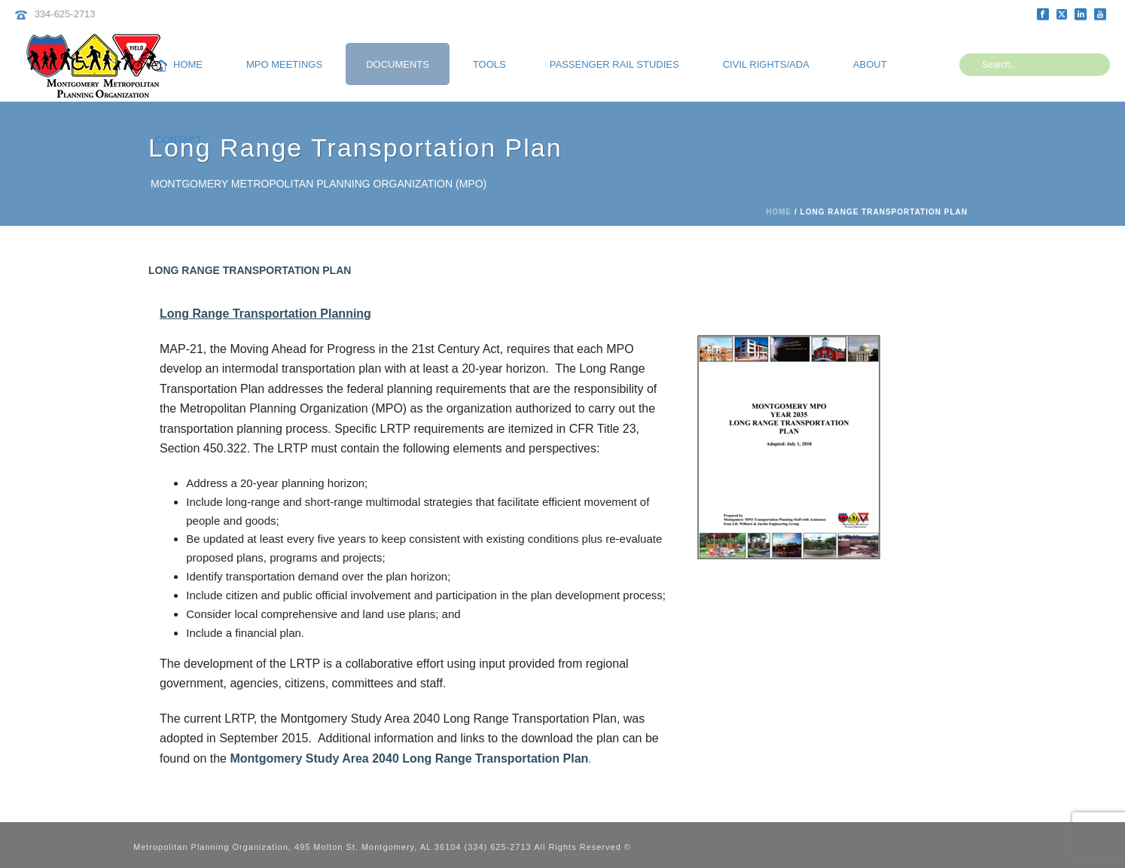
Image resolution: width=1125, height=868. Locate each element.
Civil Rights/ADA (766, 64)
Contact (178, 139)
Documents (397, 64)
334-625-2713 (65, 14)
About (870, 64)
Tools (489, 64)
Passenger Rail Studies (614, 64)
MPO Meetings (284, 64)
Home (179, 65)
